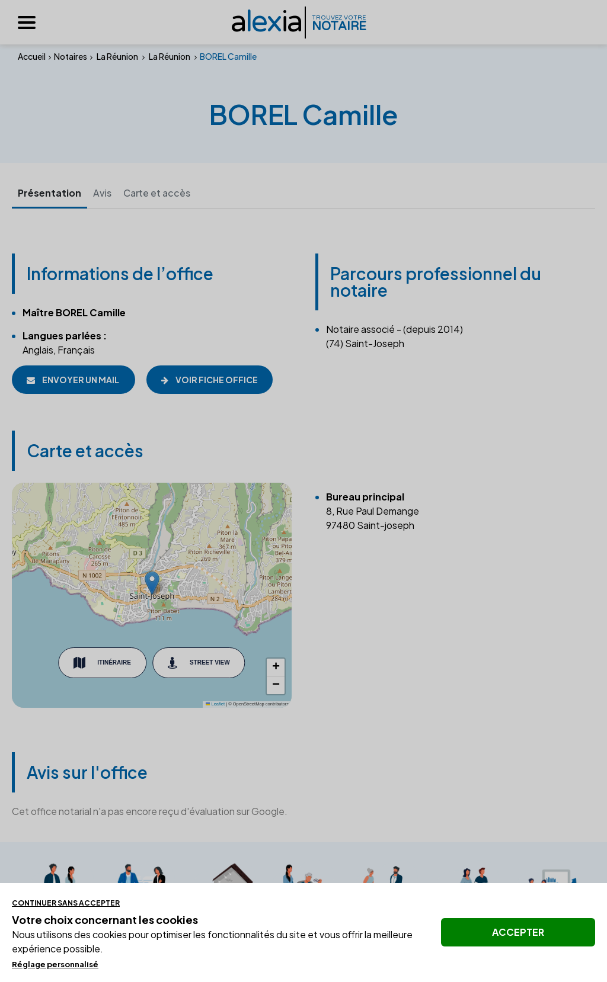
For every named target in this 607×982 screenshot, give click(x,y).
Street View (199, 663)
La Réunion (117, 56)
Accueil (32, 56)
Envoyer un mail (73, 379)
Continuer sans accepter (66, 902)
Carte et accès (158, 193)
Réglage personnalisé (55, 964)
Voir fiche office (210, 379)
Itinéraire (102, 663)
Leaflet (215, 704)
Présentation (50, 193)
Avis (103, 193)
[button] (152, 583)
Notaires (70, 56)
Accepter (518, 932)
